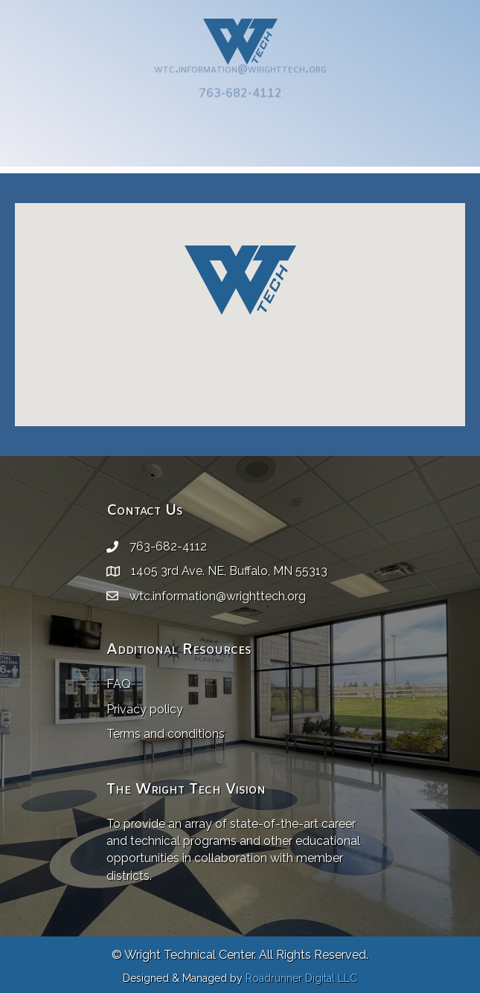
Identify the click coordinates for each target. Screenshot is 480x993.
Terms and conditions (165, 734)
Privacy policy (144, 709)
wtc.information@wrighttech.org (240, 61)
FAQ (118, 684)
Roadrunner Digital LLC (301, 978)
